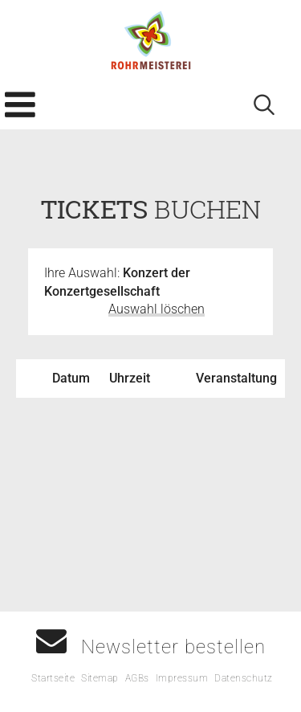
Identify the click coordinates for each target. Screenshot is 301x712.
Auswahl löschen (156, 309)
